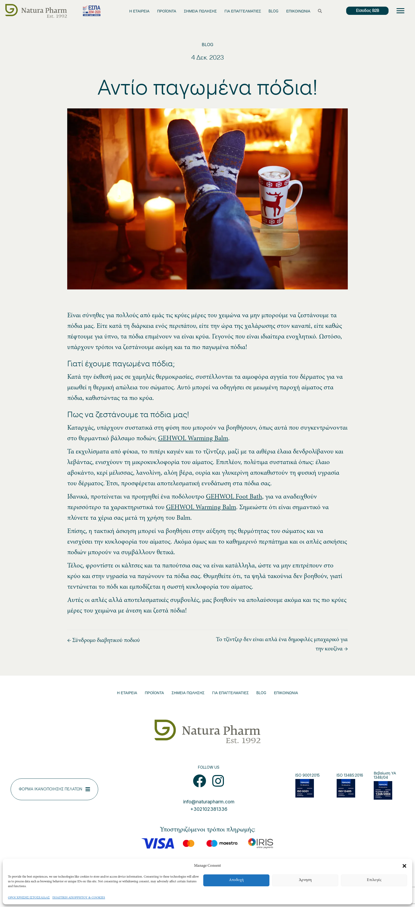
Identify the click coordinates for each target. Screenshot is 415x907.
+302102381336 (208, 809)
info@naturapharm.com (208, 801)
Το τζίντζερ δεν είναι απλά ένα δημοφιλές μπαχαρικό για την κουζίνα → (282, 644)
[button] (404, 866)
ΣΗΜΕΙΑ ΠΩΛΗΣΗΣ (200, 11)
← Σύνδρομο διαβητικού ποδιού (103, 641)
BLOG (273, 11)
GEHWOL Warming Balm (193, 438)
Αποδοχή (236, 880)
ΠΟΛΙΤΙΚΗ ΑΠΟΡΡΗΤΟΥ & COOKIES (78, 897)
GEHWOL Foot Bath (234, 497)
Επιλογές (374, 880)
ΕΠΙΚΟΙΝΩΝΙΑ (298, 11)
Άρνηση (305, 880)
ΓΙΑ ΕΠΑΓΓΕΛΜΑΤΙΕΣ (242, 11)
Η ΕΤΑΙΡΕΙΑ (139, 11)
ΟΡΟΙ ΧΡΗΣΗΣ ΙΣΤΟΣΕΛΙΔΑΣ (29, 897)
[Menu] (400, 10)
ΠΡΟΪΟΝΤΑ (166, 11)
